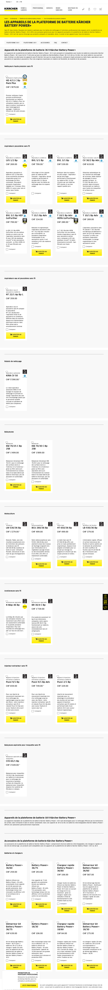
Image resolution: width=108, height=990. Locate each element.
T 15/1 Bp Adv (39, 215)
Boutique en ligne (73, 9)
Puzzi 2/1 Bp (64, 682)
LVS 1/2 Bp (12, 160)
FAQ (55, 42)
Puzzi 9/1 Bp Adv (41, 682)
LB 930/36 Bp (90, 528)
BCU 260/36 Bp (40, 528)
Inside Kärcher (59, 9)
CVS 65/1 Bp (12, 761)
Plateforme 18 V (30, 42)
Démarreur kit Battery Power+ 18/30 (91, 927)
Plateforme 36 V (13, 42)
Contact (64, 42)
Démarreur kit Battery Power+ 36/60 (91, 868)
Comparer (12, 114)
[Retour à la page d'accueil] (11, 9)
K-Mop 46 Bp (13, 605)
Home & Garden (24, 9)
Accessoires (45, 42)
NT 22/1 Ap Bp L (14, 295)
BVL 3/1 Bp (63, 160)
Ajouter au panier (15, 120)
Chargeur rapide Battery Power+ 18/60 (65, 927)
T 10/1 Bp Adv (90, 215)
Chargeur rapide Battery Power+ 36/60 (65, 868)
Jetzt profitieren (29, 985)
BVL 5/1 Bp (38, 160)
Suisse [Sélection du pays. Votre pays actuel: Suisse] (9, 2)
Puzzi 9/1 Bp (12, 682)
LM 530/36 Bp (13, 528)
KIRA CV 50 (12, 376)
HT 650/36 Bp (64, 528)
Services (49, 8)
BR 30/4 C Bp (39, 605)
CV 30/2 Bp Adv (91, 160)
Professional (38, 8)
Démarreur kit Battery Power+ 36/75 (14, 927)
